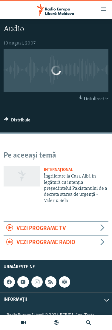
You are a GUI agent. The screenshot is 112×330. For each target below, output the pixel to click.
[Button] (17, 121)
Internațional (58, 170)
